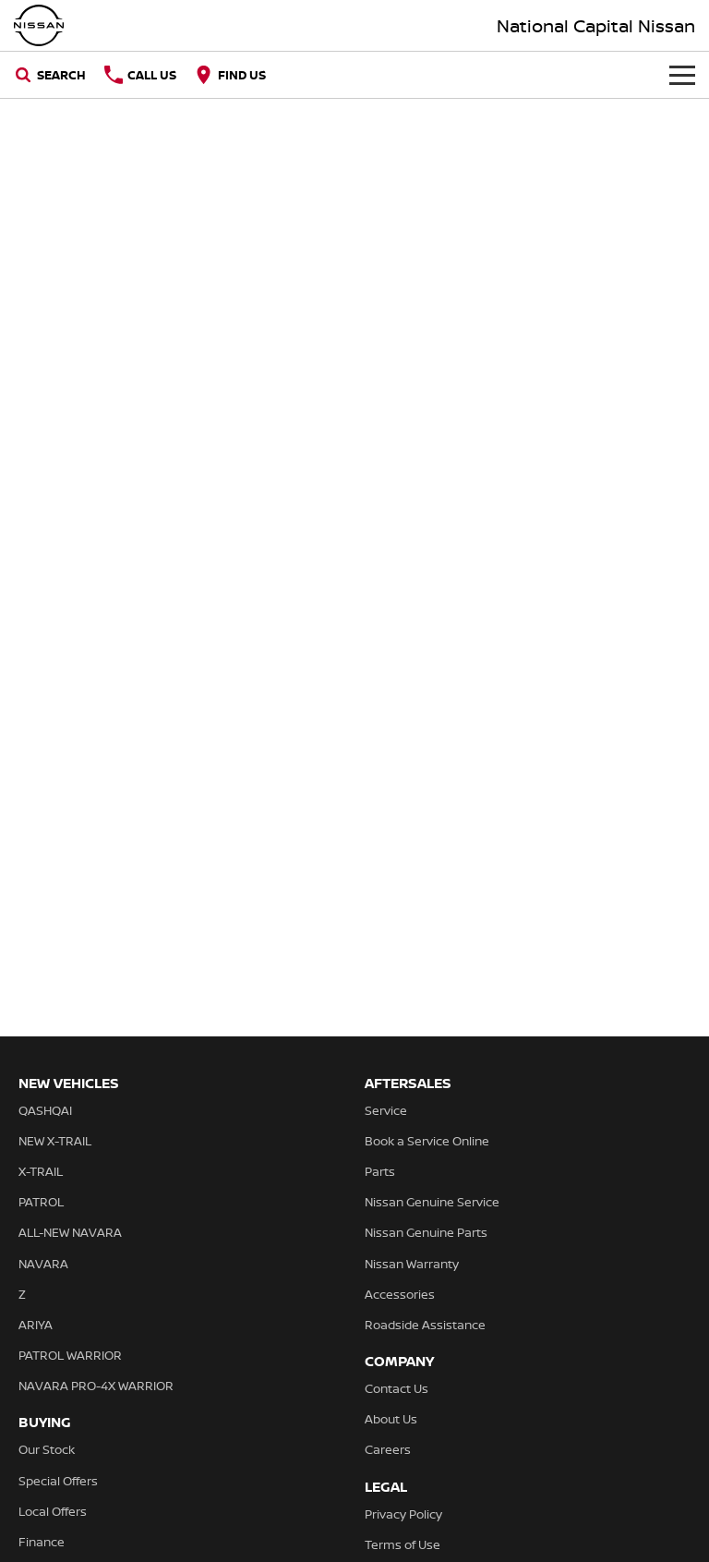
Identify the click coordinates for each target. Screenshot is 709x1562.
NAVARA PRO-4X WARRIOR (96, 1385)
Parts (380, 1171)
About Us (391, 1419)
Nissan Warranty (412, 1263)
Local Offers (52, 1511)
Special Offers (58, 1480)
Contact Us (396, 1388)
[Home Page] (39, 25)
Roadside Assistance (425, 1324)
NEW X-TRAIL (54, 1140)
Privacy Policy (403, 1514)
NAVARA (43, 1263)
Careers (388, 1449)
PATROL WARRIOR (70, 1355)
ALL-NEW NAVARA (70, 1232)
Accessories (400, 1294)
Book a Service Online (427, 1140)
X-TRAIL (40, 1171)
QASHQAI (45, 1110)
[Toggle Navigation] (682, 75)
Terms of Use (402, 1544)
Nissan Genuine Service (432, 1201)
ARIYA (35, 1324)
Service (386, 1110)
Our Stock (46, 1449)
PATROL (41, 1201)
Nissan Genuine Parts (426, 1232)
